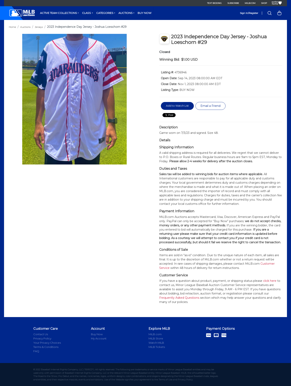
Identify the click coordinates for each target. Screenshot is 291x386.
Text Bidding (214, 3)
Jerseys (39, 26)
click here (269, 281)
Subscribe (233, 3)
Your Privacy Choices (47, 342)
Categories (104, 13)
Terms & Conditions (45, 347)
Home (12, 26)
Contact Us (40, 334)
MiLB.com (250, 3)
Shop (264, 3)
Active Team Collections (58, 13)
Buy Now (144, 13)
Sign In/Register (249, 13)
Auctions (125, 13)
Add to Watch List (177, 105)
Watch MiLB (156, 342)
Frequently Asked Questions (179, 298)
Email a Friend (210, 106)
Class (86, 13)
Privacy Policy (42, 338)
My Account (98, 338)
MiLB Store (156, 338)
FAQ (36, 351)
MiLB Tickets (157, 347)
